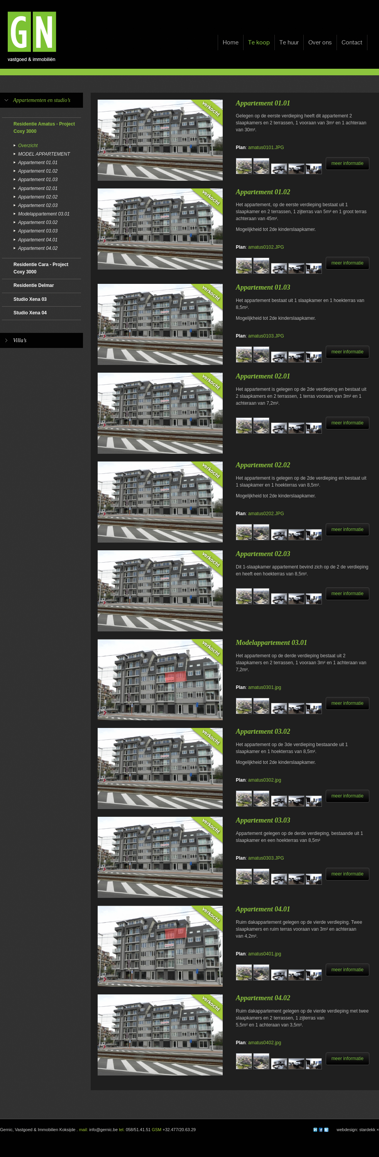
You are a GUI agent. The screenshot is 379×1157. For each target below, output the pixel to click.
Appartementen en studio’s (41, 100)
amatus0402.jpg (264, 1042)
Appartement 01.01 (38, 162)
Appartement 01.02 (38, 171)
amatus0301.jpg (264, 687)
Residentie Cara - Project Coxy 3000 (41, 268)
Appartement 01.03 (38, 179)
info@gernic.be (103, 1129)
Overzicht (28, 145)
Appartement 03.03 (38, 231)
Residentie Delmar (34, 285)
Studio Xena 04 (30, 313)
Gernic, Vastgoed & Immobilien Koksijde (37, 1129)
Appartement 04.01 (38, 240)
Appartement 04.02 (38, 248)
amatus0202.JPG (266, 513)
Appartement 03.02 (38, 222)
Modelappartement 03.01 (43, 214)
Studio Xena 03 (30, 299)
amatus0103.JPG (266, 336)
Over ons (320, 42)
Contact (352, 42)
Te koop (259, 42)
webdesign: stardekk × (358, 1129)
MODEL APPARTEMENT (44, 154)
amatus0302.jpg (264, 780)
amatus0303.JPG (266, 858)
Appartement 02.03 (38, 205)
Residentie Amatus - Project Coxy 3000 (44, 127)
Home (231, 42)
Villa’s (20, 340)
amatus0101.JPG (266, 147)
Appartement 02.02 (38, 197)
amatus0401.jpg (264, 954)
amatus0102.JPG (266, 247)
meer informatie (348, 163)
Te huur (289, 42)
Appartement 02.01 (38, 188)
